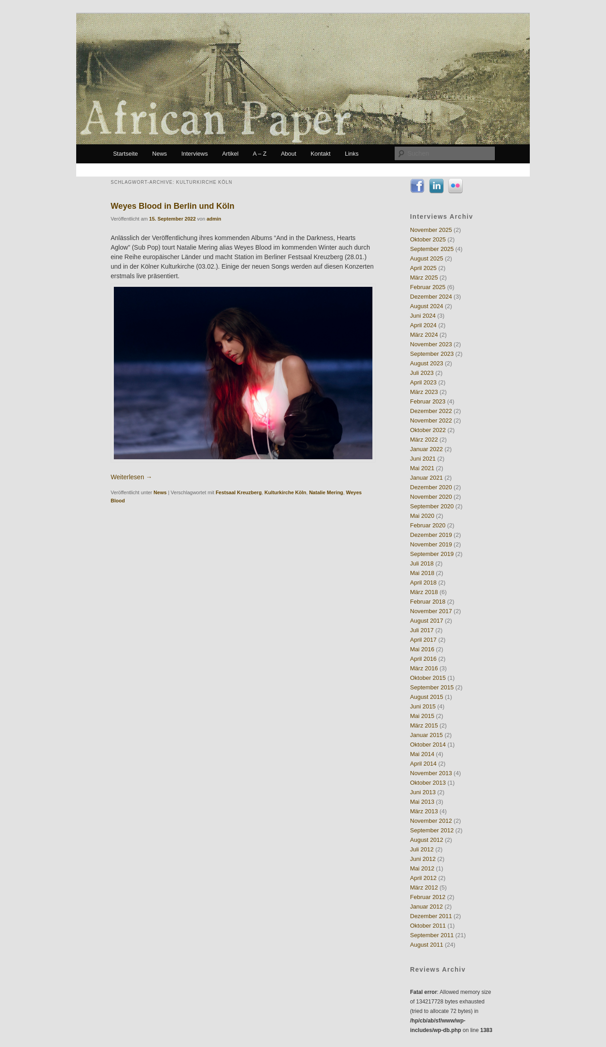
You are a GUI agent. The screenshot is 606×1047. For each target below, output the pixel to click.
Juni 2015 (422, 706)
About (288, 153)
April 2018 (423, 582)
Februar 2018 (427, 601)
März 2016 (424, 668)
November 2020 (431, 496)
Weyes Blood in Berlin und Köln (173, 206)
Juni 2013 (422, 792)
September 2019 (432, 554)
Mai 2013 (422, 801)
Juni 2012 (422, 858)
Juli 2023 (422, 372)
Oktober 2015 (428, 677)
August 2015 (426, 696)
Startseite (125, 153)
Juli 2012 (422, 849)
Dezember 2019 (431, 534)
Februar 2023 (427, 401)
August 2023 (426, 363)
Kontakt (321, 153)
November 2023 (431, 344)
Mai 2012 (422, 868)
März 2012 (424, 887)
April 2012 (423, 878)
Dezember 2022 (431, 411)
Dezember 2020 (431, 487)
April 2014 (423, 763)
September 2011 (432, 935)
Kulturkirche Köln (285, 492)
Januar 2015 (426, 735)
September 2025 (432, 249)
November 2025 (431, 229)
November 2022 (431, 420)
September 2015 (432, 687)
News (159, 153)
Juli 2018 (422, 563)
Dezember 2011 (431, 916)
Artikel (230, 153)
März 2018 (424, 592)
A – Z (259, 153)
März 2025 (424, 277)
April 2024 (423, 325)
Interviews (194, 153)
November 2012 (431, 820)
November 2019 (431, 544)
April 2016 (423, 658)
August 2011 (426, 944)
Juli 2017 (422, 630)
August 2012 (426, 839)
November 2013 (431, 773)
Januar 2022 (426, 449)
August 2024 (426, 306)
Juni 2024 (422, 315)
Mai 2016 (422, 649)
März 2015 (424, 725)
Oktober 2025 (428, 239)
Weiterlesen (131, 477)
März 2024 (424, 334)
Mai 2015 (422, 716)
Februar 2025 (427, 287)
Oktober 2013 (428, 782)
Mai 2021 (422, 468)
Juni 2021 (422, 458)
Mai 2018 (422, 573)
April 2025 (423, 268)
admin (213, 218)
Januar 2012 (426, 906)
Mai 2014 (422, 754)
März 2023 (424, 391)
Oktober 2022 (428, 430)
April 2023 (423, 382)
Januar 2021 (426, 477)
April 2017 (423, 639)
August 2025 (426, 258)
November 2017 (431, 611)
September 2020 (432, 506)
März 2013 (424, 811)
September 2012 (432, 830)
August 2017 (426, 620)
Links (351, 153)
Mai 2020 (422, 515)
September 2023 (432, 353)
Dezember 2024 (431, 296)
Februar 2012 (427, 897)
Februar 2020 (427, 525)
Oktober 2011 (428, 925)
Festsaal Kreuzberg (238, 492)
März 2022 (424, 439)
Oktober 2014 (428, 744)
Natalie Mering (326, 492)
